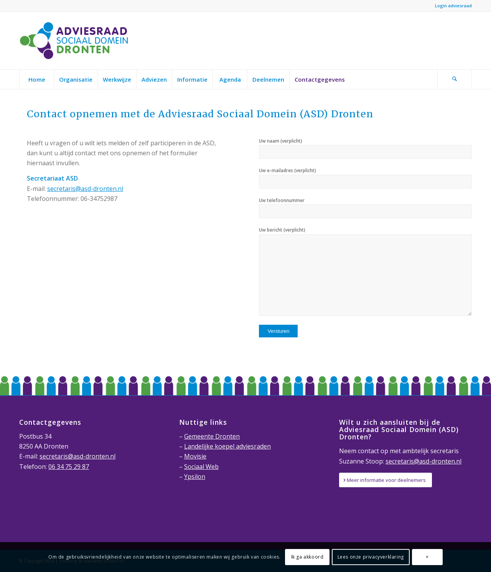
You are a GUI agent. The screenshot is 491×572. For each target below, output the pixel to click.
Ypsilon (194, 476)
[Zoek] (454, 79)
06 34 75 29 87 (68, 466)
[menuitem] (36, 79)
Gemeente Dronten (212, 436)
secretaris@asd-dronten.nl (85, 188)
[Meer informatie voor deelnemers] (385, 480)
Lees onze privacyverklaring (371, 557)
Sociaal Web (201, 466)
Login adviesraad (453, 5)
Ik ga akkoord (307, 557)
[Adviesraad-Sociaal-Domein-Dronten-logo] (76, 40)
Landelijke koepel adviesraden (227, 446)
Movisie (195, 456)
